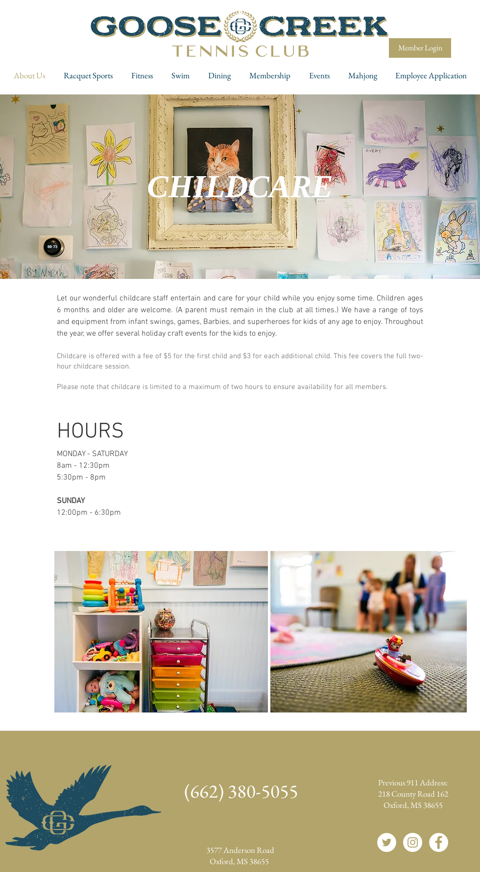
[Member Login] (420, 48)
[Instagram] (412, 842)
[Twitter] (386, 842)
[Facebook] (438, 842)
